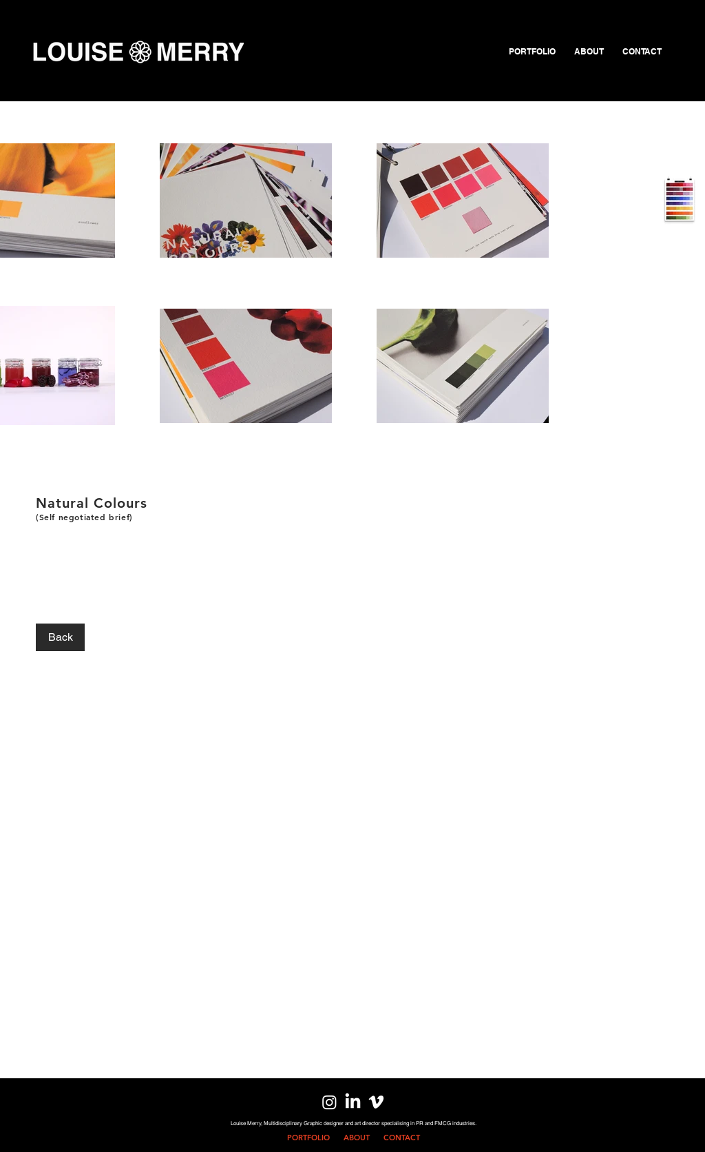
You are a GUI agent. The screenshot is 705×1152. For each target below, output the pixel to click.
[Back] (60, 637)
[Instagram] (329, 1102)
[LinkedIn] (353, 1102)
